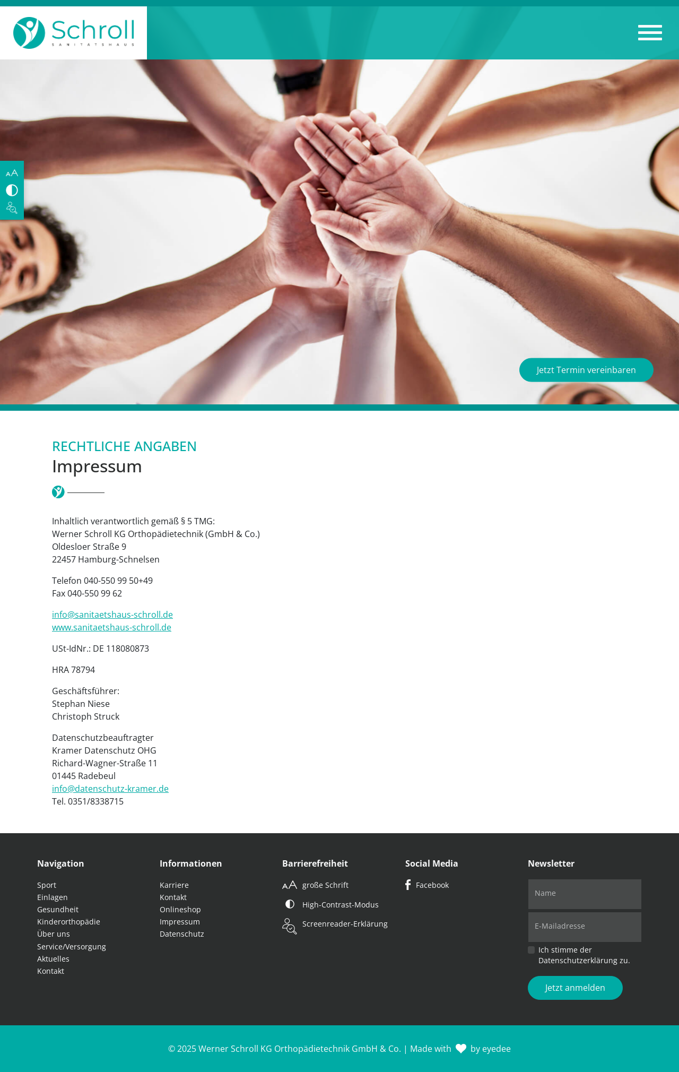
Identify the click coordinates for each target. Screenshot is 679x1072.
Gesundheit (58, 909)
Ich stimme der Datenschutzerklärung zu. (584, 955)
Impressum (180, 922)
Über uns (53, 934)
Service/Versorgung (71, 946)
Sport (46, 885)
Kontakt (50, 971)
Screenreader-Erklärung (345, 924)
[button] (650, 33)
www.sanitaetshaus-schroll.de (111, 627)
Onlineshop (180, 909)
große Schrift (325, 885)
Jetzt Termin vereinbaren (586, 370)
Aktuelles (53, 959)
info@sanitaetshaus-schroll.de (112, 614)
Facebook (432, 885)
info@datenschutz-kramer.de (110, 788)
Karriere (174, 885)
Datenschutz (182, 934)
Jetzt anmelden (575, 987)
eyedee (496, 1048)
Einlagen (52, 897)
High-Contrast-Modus (340, 905)
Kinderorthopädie (68, 922)
